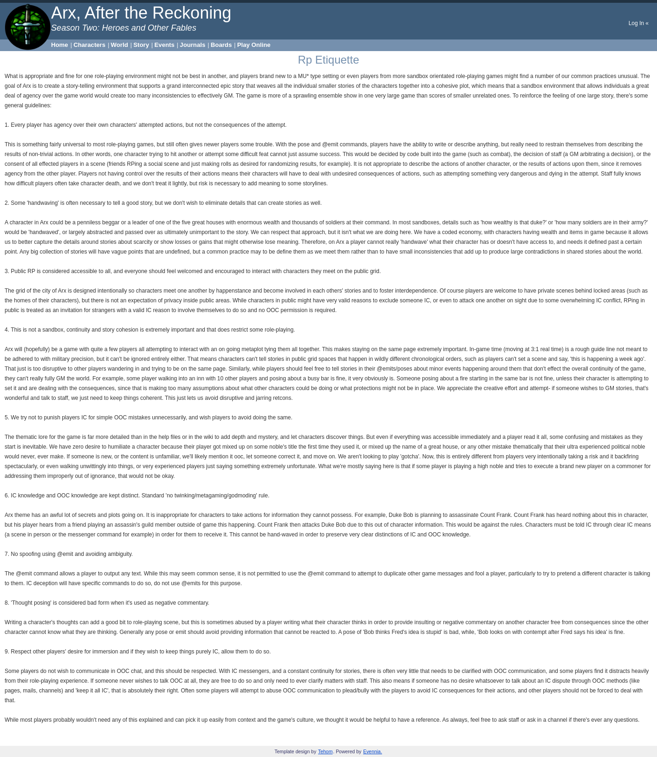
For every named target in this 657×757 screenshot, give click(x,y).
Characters (89, 44)
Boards (221, 44)
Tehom (325, 751)
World (119, 44)
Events (165, 44)
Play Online (254, 44)
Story (141, 44)
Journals (192, 44)
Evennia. (372, 751)
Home (59, 44)
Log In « (639, 23)
